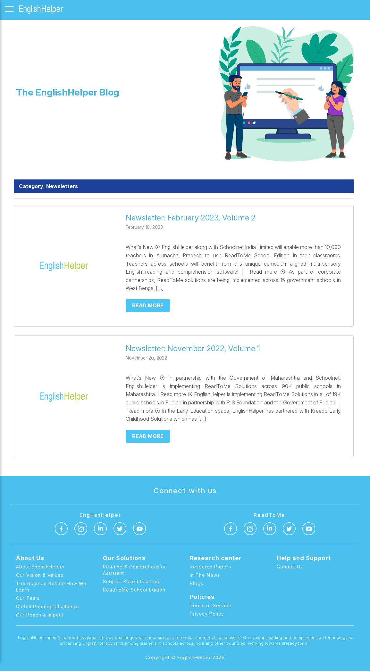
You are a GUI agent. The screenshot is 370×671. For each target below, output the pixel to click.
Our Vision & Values (39, 575)
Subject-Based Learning (132, 581)
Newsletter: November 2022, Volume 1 (193, 348)
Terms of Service (210, 605)
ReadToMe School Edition (134, 589)
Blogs (196, 583)
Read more (148, 305)
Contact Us (290, 566)
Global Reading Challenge (47, 606)
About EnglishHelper (40, 566)
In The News (205, 575)
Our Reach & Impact (39, 614)
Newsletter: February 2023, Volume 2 (191, 217)
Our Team (27, 598)
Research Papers (210, 566)
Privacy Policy (207, 614)
